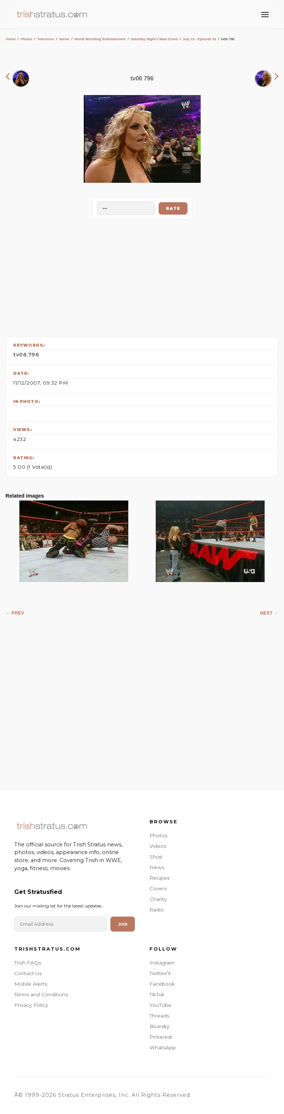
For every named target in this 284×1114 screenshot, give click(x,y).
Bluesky (159, 1026)
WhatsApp (162, 1047)
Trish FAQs (27, 963)
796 (33, 355)
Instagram (161, 963)
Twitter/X (160, 973)
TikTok (156, 994)
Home (11, 39)
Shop (156, 857)
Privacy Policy (31, 1005)
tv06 (20, 355)
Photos (26, 39)
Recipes (159, 878)
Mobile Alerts (30, 984)
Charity (158, 899)
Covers (158, 888)
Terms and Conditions (41, 994)
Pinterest (160, 1037)
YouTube (160, 1005)
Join (122, 924)
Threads (159, 1016)
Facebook (162, 984)
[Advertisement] (142, 276)
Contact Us (28, 973)
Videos (157, 846)
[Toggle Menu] (265, 14)
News (156, 867)
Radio (156, 910)
